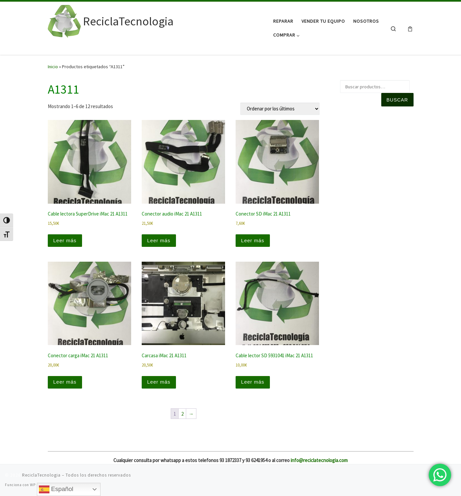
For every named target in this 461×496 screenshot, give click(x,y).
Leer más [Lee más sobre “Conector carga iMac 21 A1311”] (65, 382)
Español (56, 489)
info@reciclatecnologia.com (319, 460)
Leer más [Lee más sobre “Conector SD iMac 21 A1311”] (253, 240)
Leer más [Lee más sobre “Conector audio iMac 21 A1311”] (159, 240)
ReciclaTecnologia (41, 475)
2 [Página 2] (182, 414)
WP (33, 484)
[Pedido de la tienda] (280, 108)
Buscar (397, 99)
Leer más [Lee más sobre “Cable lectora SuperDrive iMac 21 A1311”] (65, 240)
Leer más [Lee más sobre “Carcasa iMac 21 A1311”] (159, 382)
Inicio (53, 67)
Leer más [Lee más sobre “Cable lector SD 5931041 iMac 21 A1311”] (253, 382)
